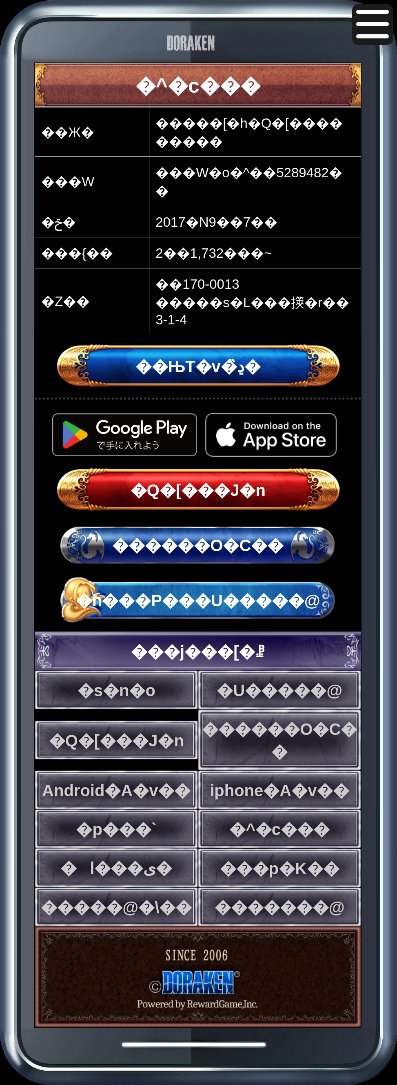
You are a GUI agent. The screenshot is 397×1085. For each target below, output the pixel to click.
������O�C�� (198, 545)
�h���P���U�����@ (198, 600)
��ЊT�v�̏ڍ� (198, 366)
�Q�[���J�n (198, 490)
